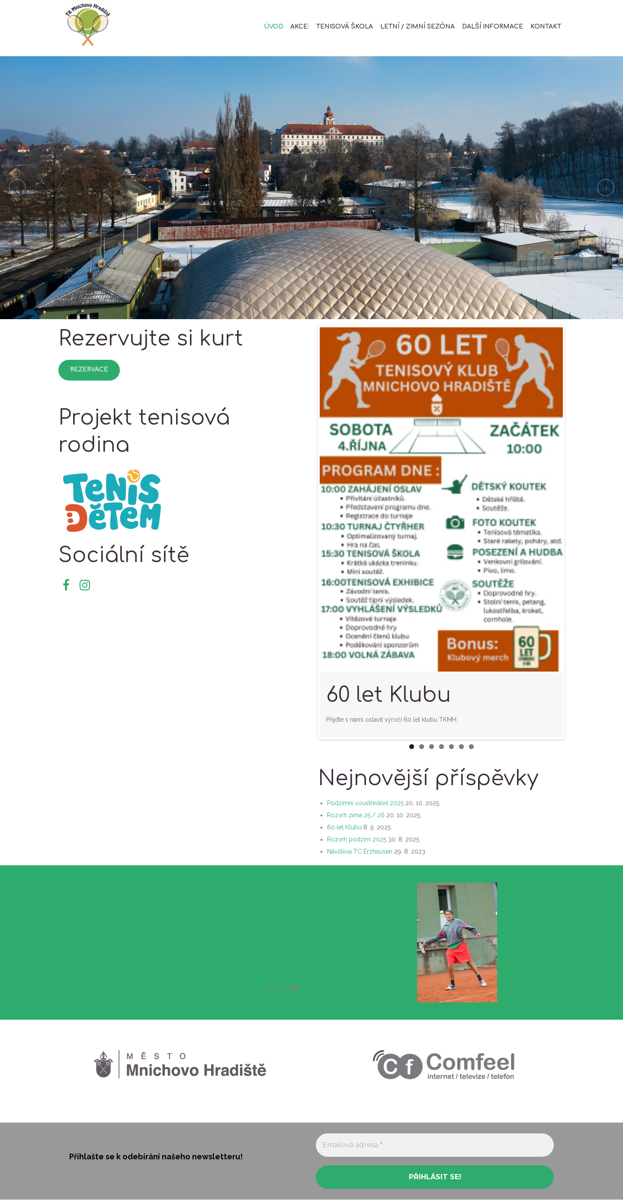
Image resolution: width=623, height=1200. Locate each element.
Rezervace (89, 369)
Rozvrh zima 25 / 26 (356, 815)
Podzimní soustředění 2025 (365, 803)
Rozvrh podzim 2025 (356, 839)
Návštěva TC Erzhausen (359, 851)
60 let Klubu (388, 695)
